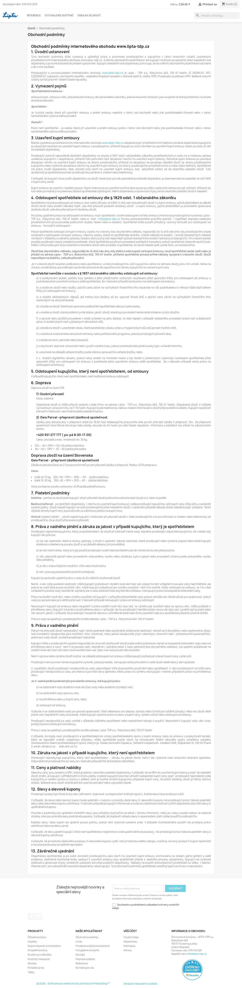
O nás (79, 941)
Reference (34, 15)
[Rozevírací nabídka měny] (185, 5)
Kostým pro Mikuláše (39, 954)
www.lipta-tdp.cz (112, 73)
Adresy (128, 950)
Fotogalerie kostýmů (59, 15)
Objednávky (130, 941)
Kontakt (80, 954)
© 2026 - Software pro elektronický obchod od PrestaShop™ (73, 983)
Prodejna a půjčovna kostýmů (93, 945)
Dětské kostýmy (37, 937)
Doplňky (32, 941)
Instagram (38, 916)
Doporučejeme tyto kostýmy (44, 945)
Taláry (31, 972)
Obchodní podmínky (87, 937)
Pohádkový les (36, 967)
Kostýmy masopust (39, 959)
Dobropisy (129, 945)
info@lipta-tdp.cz (109, 219)
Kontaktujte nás (85, 967)
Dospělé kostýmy (38, 950)
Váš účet (130, 931)
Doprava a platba (85, 959)
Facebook (31, 916)
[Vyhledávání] (216, 15)
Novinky (32, 963)
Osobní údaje (131, 937)
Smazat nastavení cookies (140, 983)
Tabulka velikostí (88, 15)
